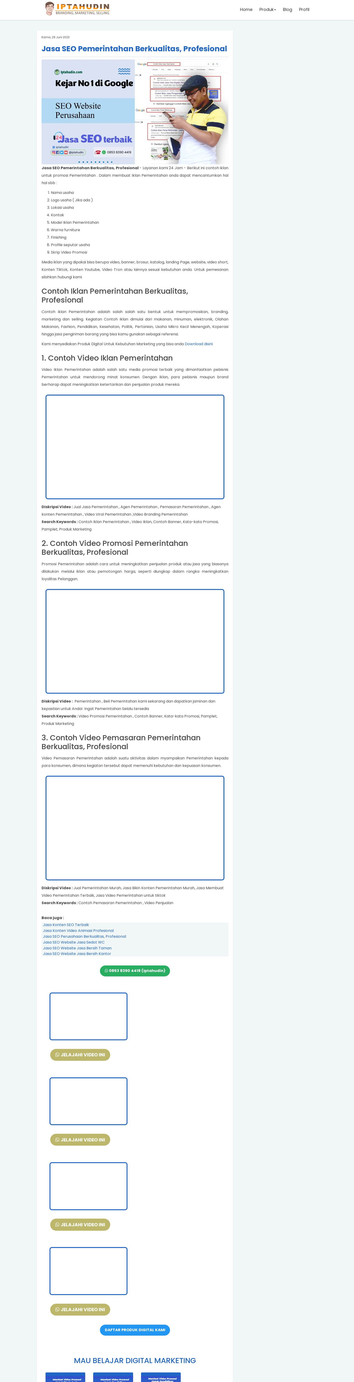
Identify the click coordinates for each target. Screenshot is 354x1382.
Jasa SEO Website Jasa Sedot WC (74, 942)
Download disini (199, 344)
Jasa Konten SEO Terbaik (66, 924)
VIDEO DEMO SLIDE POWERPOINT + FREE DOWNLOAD (135, 1331)
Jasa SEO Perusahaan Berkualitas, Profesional (84, 936)
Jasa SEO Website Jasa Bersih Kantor (77, 953)
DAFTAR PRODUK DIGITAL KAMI (135, 1161)
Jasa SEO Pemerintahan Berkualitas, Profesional (134, 48)
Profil (304, 10)
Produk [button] (267, 10)
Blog (287, 10)
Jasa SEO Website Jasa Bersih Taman (77, 948)
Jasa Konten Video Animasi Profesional (78, 930)
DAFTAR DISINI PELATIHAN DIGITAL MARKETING (135, 1318)
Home (246, 10)
